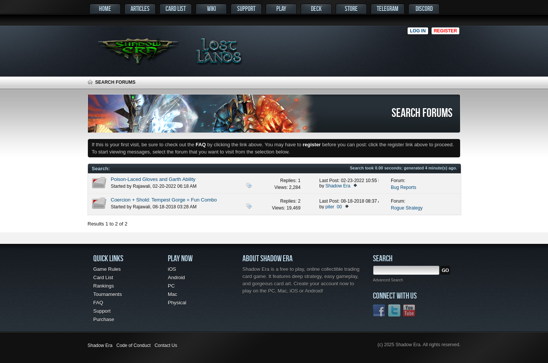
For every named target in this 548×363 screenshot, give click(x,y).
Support (246, 8)
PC (171, 286)
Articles (140, 8)
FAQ (98, 302)
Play (281, 8)
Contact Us (166, 345)
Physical (177, 302)
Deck (316, 8)
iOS (172, 269)
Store (351, 8)
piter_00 (333, 206)
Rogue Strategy (406, 208)
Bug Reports (403, 187)
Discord (424, 8)
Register (445, 31)
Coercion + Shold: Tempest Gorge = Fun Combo (164, 200)
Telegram (387, 8)
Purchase (103, 319)
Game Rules (107, 269)
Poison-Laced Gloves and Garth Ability (153, 179)
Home (105, 8)
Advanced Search (388, 280)
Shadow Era (337, 186)
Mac (172, 294)
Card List (176, 8)
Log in (417, 31)
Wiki (211, 8)
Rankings (103, 286)
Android (176, 277)
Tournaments (107, 294)
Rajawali (141, 186)
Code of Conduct (133, 345)
